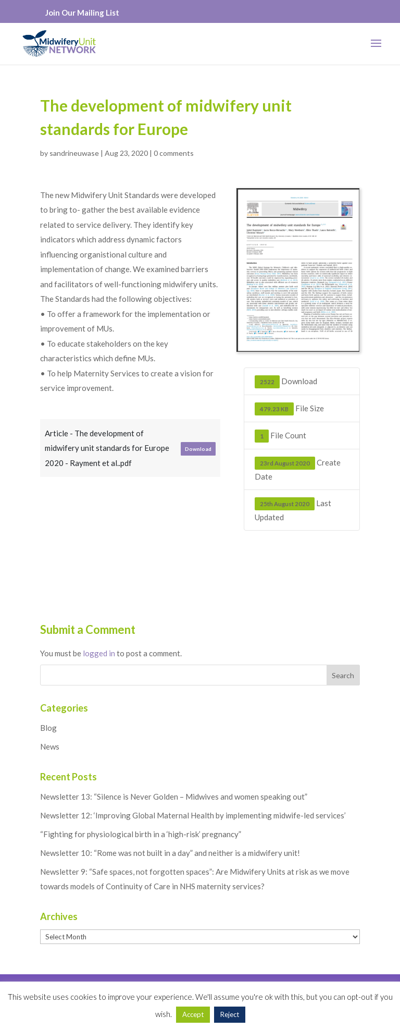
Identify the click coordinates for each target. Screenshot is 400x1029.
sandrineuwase (74, 153)
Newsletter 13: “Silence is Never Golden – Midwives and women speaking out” (173, 796)
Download (198, 449)
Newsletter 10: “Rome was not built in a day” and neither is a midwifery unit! (170, 853)
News (49, 746)
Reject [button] (229, 1014)
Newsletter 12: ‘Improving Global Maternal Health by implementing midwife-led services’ (193, 815)
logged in (99, 653)
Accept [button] (193, 1014)
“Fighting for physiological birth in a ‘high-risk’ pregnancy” (140, 834)
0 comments (174, 153)
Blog (48, 727)
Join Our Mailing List (82, 12)
